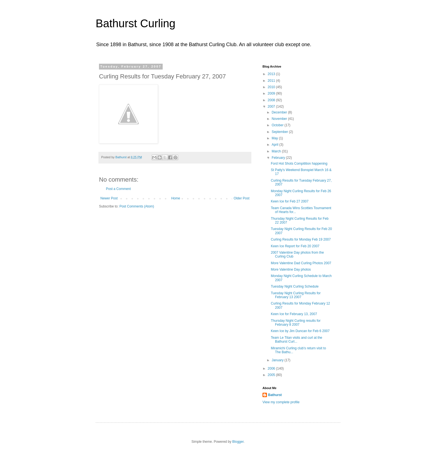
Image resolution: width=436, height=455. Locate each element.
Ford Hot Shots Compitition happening (299, 163)
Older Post (241, 198)
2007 (272, 106)
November (280, 119)
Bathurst (275, 395)
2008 (272, 100)
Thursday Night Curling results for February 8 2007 (296, 323)
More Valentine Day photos (291, 269)
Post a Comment (118, 189)
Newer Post (109, 198)
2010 (272, 87)
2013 (272, 74)
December (280, 112)
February (279, 158)
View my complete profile (280, 402)
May (275, 138)
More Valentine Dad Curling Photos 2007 (301, 263)
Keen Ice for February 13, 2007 (294, 314)
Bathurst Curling (135, 23)
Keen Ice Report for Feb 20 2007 (295, 246)
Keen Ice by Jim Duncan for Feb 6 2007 (300, 331)
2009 (272, 93)
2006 (272, 368)
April (275, 145)
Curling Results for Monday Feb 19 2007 (301, 239)
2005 (272, 375)
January (278, 360)
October (278, 125)
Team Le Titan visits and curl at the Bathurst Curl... (296, 339)
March (277, 151)
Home (175, 198)
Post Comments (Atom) (136, 206)
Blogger (238, 442)
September (280, 132)
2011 (272, 81)
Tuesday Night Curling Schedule (295, 286)
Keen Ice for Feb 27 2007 (289, 201)
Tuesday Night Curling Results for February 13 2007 (296, 295)
